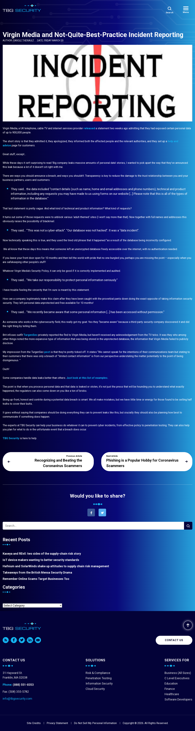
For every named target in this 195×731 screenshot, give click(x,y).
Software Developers (178, 699)
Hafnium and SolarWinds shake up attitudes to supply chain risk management (56, 566)
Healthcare (172, 694)
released (89, 128)
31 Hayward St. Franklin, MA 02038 (15, 675)
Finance (170, 689)
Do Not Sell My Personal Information (95, 723)
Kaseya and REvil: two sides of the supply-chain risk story (42, 553)
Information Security (99, 683)
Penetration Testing (99, 678)
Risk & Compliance (98, 673)
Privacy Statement (57, 723)
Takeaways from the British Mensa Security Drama (37, 572)
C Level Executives (177, 678)
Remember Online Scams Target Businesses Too (36, 579)
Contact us (174, 640)
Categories (10, 601)
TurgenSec (30, 334)
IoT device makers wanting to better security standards (41, 560)
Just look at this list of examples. (87, 377)
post (47, 352)
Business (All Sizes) (178, 673)
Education (171, 683)
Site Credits (34, 723)
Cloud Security (95, 689)
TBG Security (11, 438)
